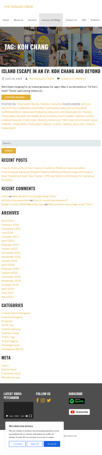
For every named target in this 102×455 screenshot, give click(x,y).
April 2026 (7, 220)
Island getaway (27, 116)
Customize (17, 444)
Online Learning (11, 329)
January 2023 (9, 248)
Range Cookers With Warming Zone (22, 204)
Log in (5, 365)
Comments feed (10, 373)
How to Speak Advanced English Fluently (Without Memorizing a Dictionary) (47, 171)
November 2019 (11, 280)
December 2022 (11, 252)
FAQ (84, 20)
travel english (73, 124)
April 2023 (7, 240)
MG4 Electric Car (61, 120)
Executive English (11, 317)
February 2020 (10, 268)
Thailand (20, 124)
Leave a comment (73, 78)
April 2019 (7, 288)
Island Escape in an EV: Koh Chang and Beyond (50, 70)
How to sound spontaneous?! (50, 200)
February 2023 (10, 244)
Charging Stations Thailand (37, 108)
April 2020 (7, 264)
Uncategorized (10, 345)
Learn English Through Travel (24, 120)
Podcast (95, 20)
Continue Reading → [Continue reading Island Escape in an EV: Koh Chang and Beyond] (16, 97)
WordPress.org (10, 377)
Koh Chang (48, 116)
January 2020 (9, 272)
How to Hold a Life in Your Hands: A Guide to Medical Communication (43, 167)
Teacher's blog (28, 104)
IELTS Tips (7, 325)
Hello (4, 196)
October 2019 (10, 284)
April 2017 (7, 296)
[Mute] (27, 416)
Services (32, 20)
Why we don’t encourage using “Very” (34, 196)
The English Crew (18, 6)
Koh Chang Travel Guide (76, 116)
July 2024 (7, 232)
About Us (18, 20)
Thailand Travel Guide (44, 124)
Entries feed (8, 369)
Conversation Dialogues (15, 313)
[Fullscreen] (30, 416)
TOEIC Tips (8, 337)
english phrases (34, 112)
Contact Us (71, 20)
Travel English (51, 104)
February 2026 (10, 224)
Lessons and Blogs (50, 20)
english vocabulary (62, 112)
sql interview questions (15, 200)
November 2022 (11, 256)
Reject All (35, 444)
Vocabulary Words (12, 349)
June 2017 (7, 292)
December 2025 (11, 228)
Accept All (52, 444)
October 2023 (10, 236)
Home (6, 20)
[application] (18, 410)
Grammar (6, 321)
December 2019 (11, 276)
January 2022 (9, 260)
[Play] (7, 416)
